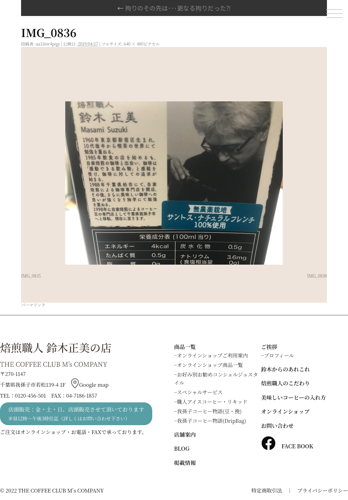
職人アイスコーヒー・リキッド (212, 401)
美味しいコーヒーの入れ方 (293, 397)
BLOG (181, 448)
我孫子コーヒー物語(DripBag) (211, 420)
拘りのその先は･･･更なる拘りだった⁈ (174, 7)
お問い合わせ (277, 426)
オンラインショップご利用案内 (212, 355)
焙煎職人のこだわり (285, 383)
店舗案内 (185, 434)
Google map (90, 384)
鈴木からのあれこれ (285, 369)
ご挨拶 (269, 347)
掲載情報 (185, 463)
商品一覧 (185, 347)
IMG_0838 (317, 276)
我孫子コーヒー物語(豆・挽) (209, 411)
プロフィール (279, 355)
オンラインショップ (285, 411)
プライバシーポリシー (322, 490)
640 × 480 (133, 44)
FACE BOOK (287, 446)
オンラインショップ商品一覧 (210, 364)
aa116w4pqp (48, 44)
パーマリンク (33, 304)
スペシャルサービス (200, 392)
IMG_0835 (31, 276)
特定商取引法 (266, 490)
